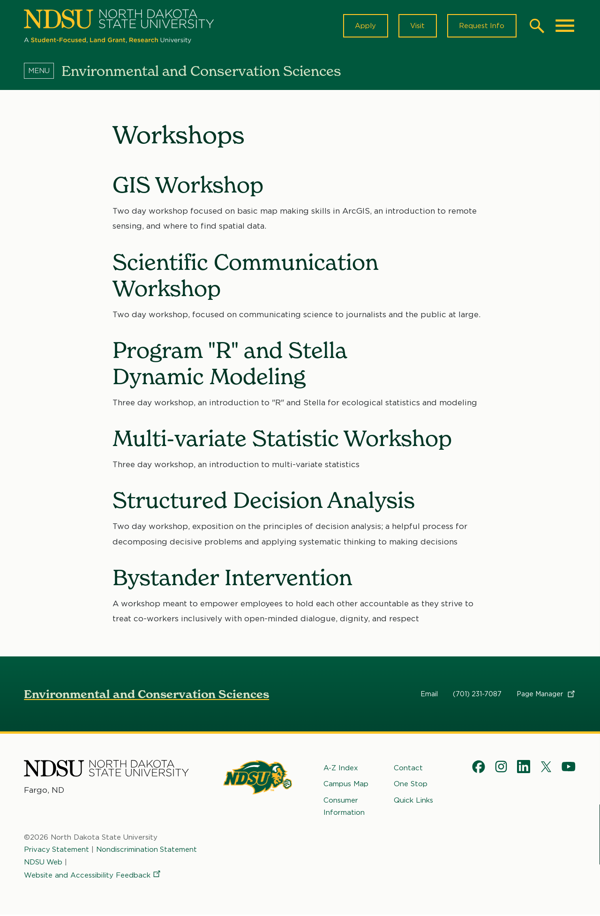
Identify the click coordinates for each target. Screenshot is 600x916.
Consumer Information (344, 807)
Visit (416, 26)
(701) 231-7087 (477, 695)
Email (429, 695)
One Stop (411, 785)
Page (546, 695)
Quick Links (413, 801)
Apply (364, 26)
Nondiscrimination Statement (147, 850)
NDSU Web (43, 862)
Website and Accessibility (93, 875)
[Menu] (42, 71)
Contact (408, 769)
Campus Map (345, 785)
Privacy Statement (57, 850)
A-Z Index (340, 769)
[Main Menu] (565, 26)
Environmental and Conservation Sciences (146, 695)
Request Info (481, 26)
